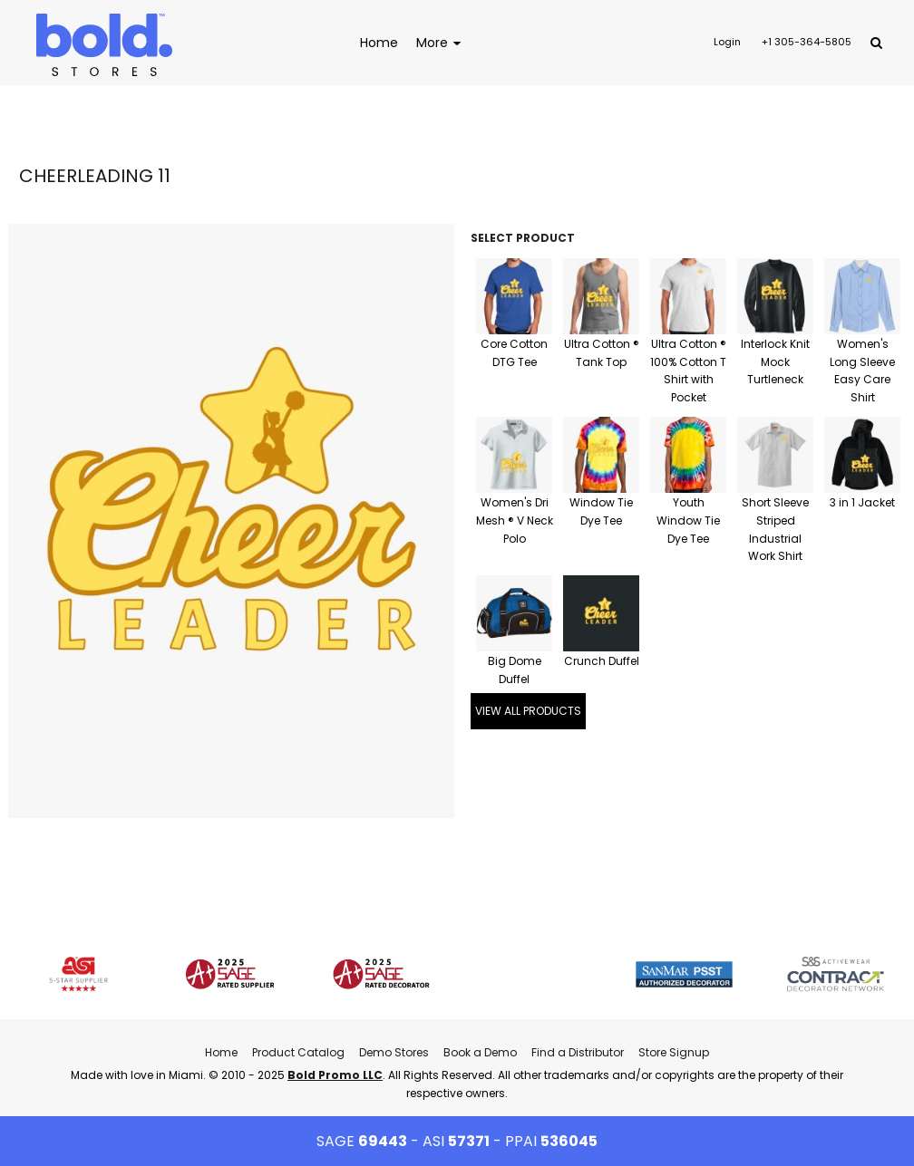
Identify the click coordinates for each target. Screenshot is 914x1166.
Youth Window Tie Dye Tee (688, 520)
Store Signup (673, 1052)
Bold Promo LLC (335, 1075)
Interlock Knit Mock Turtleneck (775, 362)
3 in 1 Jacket (862, 502)
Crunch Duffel (601, 661)
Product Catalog (298, 1052)
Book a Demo (480, 1052)
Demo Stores (394, 1052)
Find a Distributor (577, 1052)
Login (727, 41)
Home (221, 1052)
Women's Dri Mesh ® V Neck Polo (514, 520)
